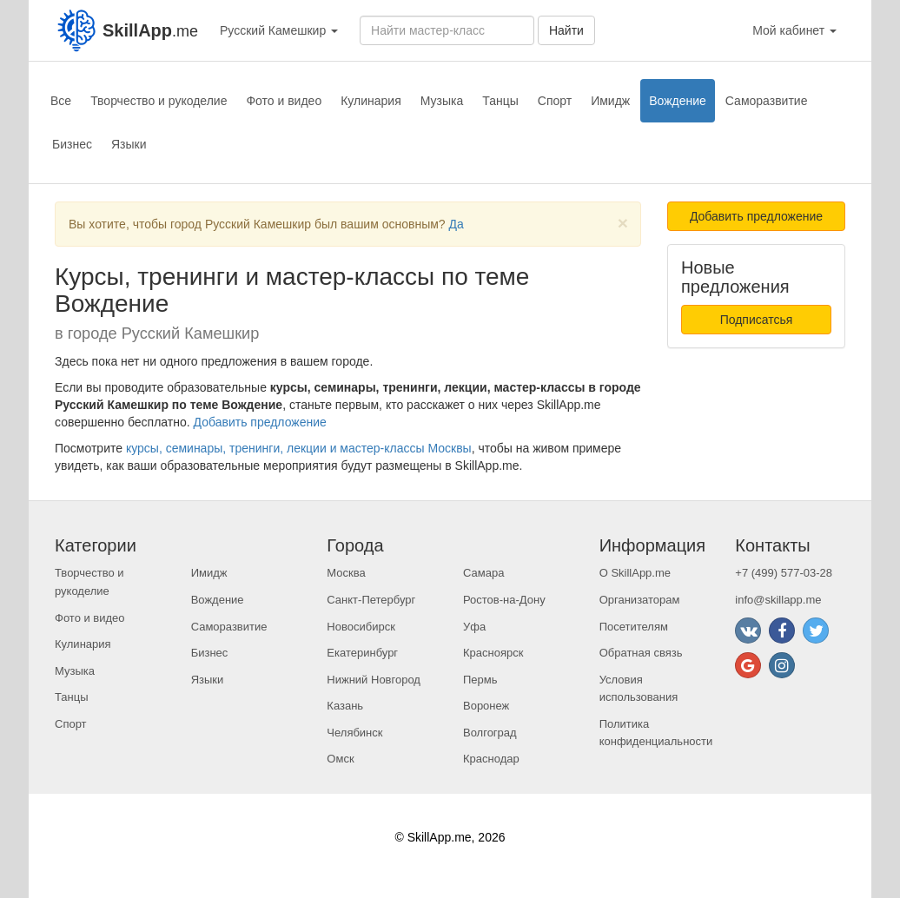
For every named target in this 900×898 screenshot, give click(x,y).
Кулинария (371, 101)
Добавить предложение (260, 422)
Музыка (442, 101)
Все (60, 101)
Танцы (500, 101)
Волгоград (490, 732)
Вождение (677, 101)
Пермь (480, 679)
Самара (483, 572)
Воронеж (486, 705)
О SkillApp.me (635, 572)
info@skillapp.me (778, 599)
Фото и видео (283, 101)
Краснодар (491, 758)
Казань (345, 705)
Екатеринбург (362, 652)
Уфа (474, 626)
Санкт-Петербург (371, 599)
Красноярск (493, 652)
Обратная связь (641, 652)
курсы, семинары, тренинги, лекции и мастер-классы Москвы (299, 448)
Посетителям (633, 626)
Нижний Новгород (373, 679)
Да (456, 224)
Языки (129, 144)
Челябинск (354, 732)
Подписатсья (756, 320)
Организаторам (639, 599)
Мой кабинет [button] (794, 30)
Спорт (555, 101)
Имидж (610, 101)
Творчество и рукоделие (158, 101)
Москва (346, 572)
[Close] (623, 223)
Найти (566, 30)
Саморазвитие (766, 101)
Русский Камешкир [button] (279, 30)
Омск (340, 758)
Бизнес (72, 144)
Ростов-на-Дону (504, 599)
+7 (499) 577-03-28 (783, 572)
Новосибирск (361, 626)
